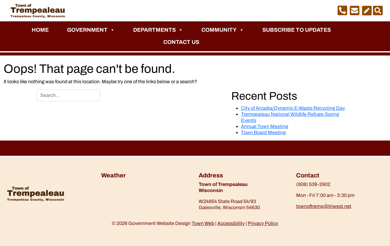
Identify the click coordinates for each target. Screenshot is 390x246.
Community (222, 30)
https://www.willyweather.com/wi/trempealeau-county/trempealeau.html (133, 197)
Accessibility (231, 223)
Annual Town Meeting (264, 126)
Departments (158, 30)
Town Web (203, 223)
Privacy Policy (263, 223)
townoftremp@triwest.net (323, 206)
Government (91, 30)
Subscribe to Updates (296, 30)
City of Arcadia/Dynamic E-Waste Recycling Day (293, 108)
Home (40, 30)
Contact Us (181, 42)
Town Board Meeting (263, 132)
